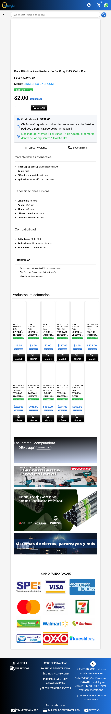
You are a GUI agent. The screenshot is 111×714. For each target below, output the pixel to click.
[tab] (36, 147)
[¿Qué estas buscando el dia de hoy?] (56, 15)
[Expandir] (91, 5)
